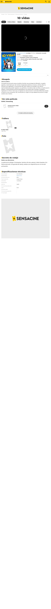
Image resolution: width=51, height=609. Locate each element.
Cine (6, 14)
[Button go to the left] (46, 22)
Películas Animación (19, 14)
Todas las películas (11, 14)
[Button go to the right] (49, 22)
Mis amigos (25, 62)
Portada (2, 14)
